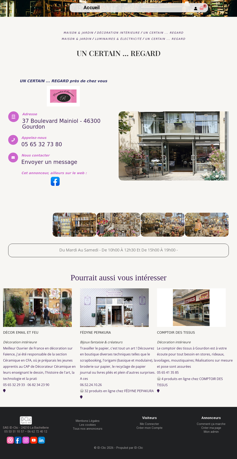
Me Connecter (149, 424)
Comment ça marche (211, 424)
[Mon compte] (195, 8)
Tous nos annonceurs (87, 428)
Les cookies (87, 425)
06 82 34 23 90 (38, 384)
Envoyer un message (49, 162)
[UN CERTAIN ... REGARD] (30, 224)
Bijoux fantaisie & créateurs (101, 342)
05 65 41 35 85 (168, 372)
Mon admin (211, 432)
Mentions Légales (88, 421)
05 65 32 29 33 (14, 384)
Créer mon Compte (149, 428)
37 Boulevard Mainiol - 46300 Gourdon (61, 124)
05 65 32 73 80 (41, 144)
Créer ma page (211, 428)
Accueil (92, 7)
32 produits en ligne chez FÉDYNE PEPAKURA (119, 391)
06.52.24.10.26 (91, 384)
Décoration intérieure (20, 342)
